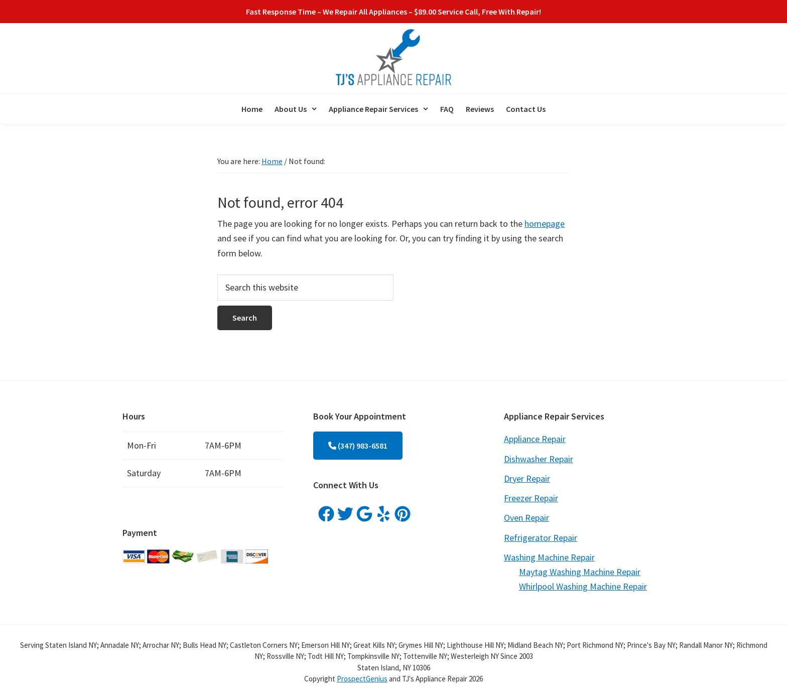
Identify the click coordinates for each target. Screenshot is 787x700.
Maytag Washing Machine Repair (579, 572)
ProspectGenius (362, 678)
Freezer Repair (531, 498)
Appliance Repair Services (378, 109)
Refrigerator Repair (540, 537)
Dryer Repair (527, 478)
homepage (544, 223)
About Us (296, 109)
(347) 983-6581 (357, 446)
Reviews (480, 109)
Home (252, 109)
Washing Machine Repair (549, 557)
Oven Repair (526, 517)
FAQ (447, 109)
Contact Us (526, 109)
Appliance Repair (535, 439)
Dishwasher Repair (538, 459)
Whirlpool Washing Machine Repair (583, 586)
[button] (296, 109)
